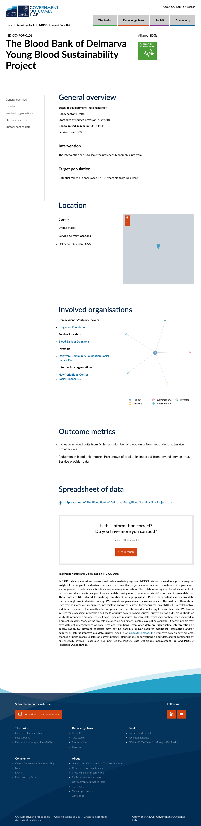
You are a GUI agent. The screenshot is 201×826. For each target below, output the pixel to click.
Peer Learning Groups (26, 777)
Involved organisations (19, 113)
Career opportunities (83, 791)
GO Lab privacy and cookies (32, 816)
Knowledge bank (133, 20)
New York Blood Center (73, 374)
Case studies (78, 737)
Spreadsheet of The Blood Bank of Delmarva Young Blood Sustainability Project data (119, 502)
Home (9, 25)
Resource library (81, 742)
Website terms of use (66, 816)
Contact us (78, 796)
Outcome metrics (16, 120)
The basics (105, 20)
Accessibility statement (30, 820)
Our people (78, 786)
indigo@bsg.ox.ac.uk (140, 633)
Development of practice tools (88, 782)
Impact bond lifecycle (140, 733)
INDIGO (43, 25)
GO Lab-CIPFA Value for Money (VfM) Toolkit (153, 742)
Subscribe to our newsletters (38, 714)
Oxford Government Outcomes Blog (34, 763)
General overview (16, 99)
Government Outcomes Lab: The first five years (97, 763)
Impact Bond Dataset (63, 25)
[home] (32, 11)
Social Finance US (70, 379)
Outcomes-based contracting (31, 733)
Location (11, 106)
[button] (158, 246)
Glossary (76, 747)
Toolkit (160, 20)
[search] (189, 7)
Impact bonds (22, 737)
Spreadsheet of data (18, 126)
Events (18, 772)
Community (183, 20)
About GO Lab (172, 6)
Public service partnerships (86, 777)
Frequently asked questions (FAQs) (34, 742)
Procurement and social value (88, 772)
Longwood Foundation (72, 327)
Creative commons (95, 816)
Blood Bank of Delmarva (74, 341)
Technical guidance (139, 737)
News (18, 768)
